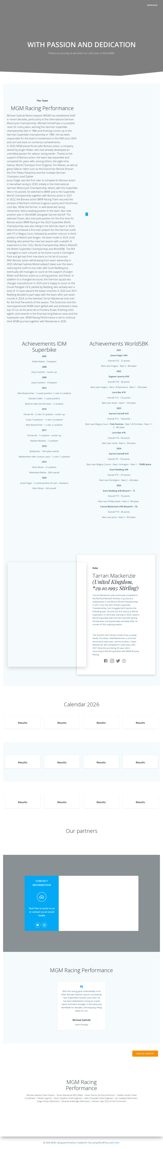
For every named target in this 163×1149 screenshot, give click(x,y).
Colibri (116, 1142)
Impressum (152, 5)
